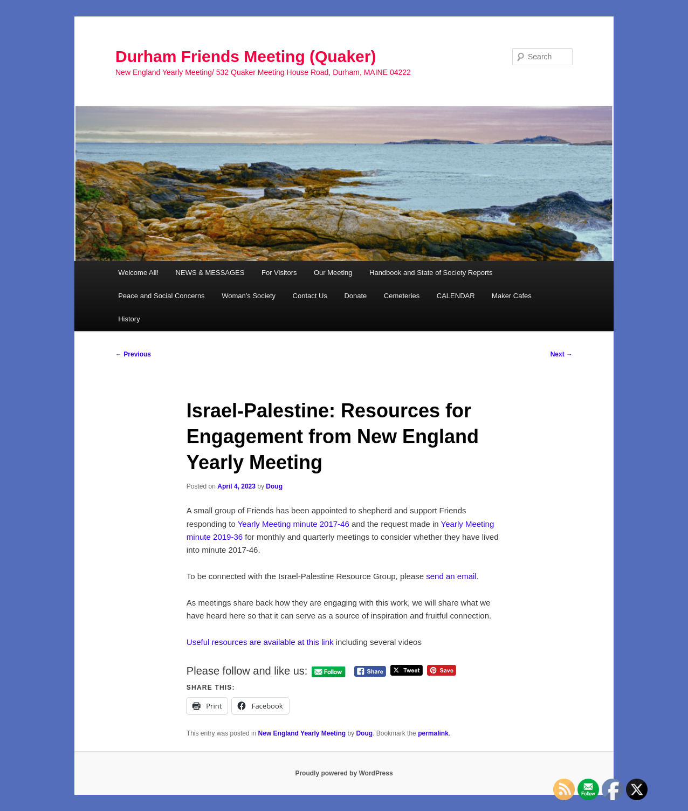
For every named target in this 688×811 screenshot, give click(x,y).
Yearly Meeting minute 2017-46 (293, 523)
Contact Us (310, 296)
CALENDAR (456, 296)
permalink (433, 733)
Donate (355, 296)
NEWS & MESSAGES (210, 273)
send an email (451, 576)
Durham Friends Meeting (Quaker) (245, 56)
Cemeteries (401, 296)
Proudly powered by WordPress (344, 773)
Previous (133, 354)
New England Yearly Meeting (302, 733)
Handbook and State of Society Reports (430, 273)
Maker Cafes (512, 296)
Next (562, 354)
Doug (274, 486)
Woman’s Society (249, 296)
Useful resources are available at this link (260, 642)
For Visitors (279, 273)
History (129, 319)
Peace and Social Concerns (161, 296)
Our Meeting (333, 273)
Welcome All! (138, 273)
